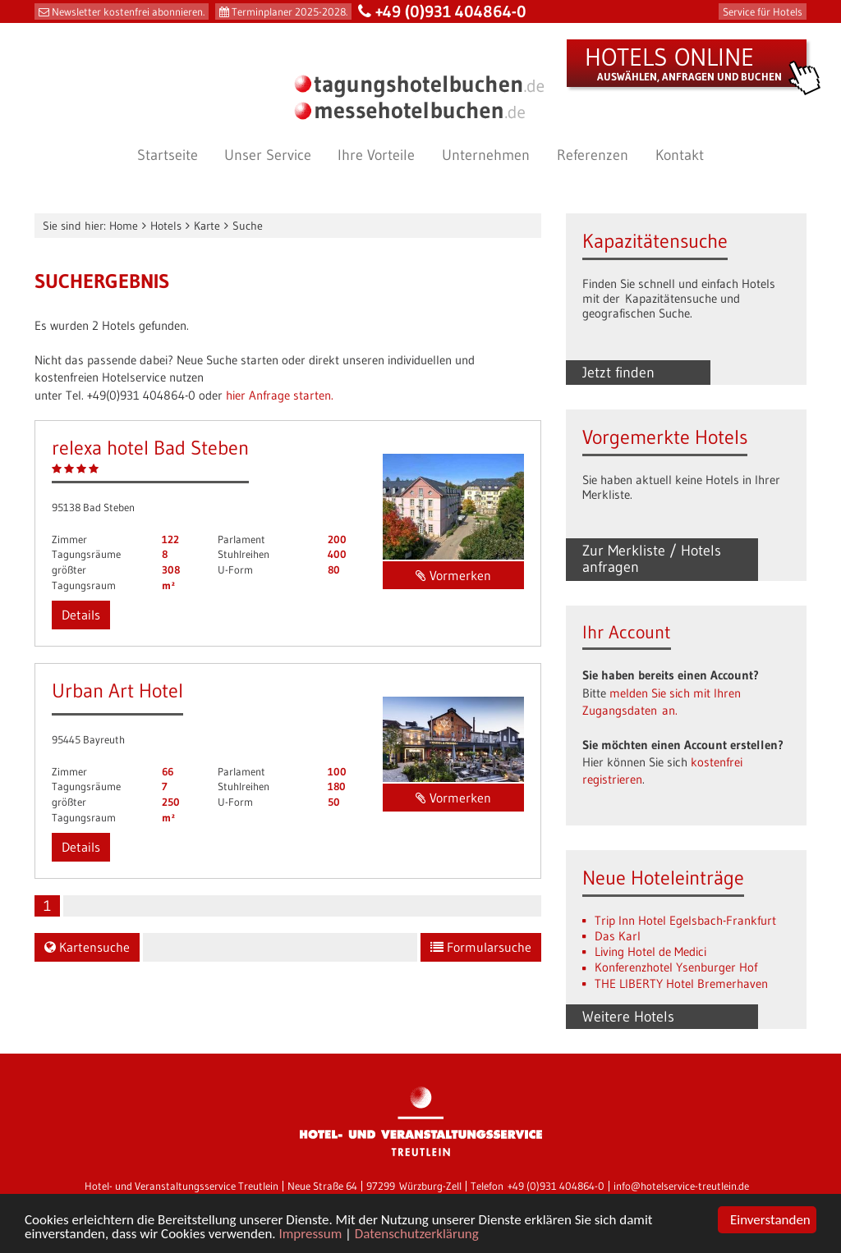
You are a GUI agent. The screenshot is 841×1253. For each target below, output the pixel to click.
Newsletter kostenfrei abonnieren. (128, 11)
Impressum (310, 1234)
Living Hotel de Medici (650, 951)
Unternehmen (486, 155)
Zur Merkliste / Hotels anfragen (651, 559)
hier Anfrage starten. (279, 395)
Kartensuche (87, 947)
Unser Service (267, 155)
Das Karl (618, 936)
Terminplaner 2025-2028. (289, 11)
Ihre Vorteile (376, 155)
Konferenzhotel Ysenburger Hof (676, 967)
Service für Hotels (762, 11)
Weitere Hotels (628, 1017)
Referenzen (592, 155)
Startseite (167, 155)
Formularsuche (480, 947)
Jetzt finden (618, 373)
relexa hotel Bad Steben (150, 448)
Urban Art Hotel (117, 690)
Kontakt (679, 155)
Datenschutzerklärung (417, 1234)
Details (81, 614)
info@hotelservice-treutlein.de (681, 1186)
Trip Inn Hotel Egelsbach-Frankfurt (685, 920)
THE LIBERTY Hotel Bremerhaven (681, 983)
